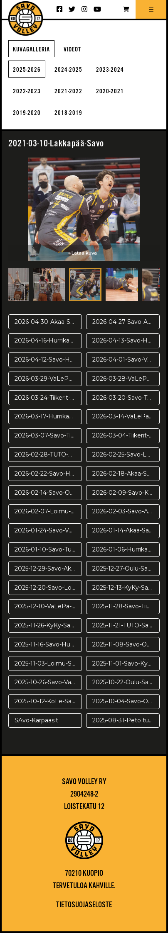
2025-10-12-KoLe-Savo (47, 701)
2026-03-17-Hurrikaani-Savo (48, 416)
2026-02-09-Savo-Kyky (125, 492)
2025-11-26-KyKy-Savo (46, 625)
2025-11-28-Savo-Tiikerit (126, 606)
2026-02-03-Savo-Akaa (125, 511)
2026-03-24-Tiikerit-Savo (48, 397)
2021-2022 (68, 91)
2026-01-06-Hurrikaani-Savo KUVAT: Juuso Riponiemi (126, 549)
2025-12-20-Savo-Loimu (48, 587)
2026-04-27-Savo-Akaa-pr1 (126, 322)
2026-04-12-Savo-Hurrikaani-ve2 (48, 359)
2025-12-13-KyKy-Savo (123, 587)
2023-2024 (110, 70)
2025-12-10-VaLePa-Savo (48, 606)
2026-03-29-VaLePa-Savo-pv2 (48, 378)
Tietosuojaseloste (84, 905)
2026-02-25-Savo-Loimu (126, 454)
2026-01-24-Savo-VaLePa (48, 530)
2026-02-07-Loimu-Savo (48, 511)
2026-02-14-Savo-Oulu (47, 492)
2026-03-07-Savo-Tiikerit (48, 435)
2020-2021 (110, 91)
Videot (72, 49)
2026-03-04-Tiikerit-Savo (126, 435)
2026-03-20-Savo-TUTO (126, 397)
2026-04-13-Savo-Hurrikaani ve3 (126, 340)
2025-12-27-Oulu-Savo (123, 568)
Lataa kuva (84, 253)
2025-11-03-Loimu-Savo (48, 663)
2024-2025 (68, 70)
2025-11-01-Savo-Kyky (123, 663)
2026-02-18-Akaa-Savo (124, 473)
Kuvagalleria (31, 49)
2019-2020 (27, 113)
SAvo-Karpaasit (36, 720)
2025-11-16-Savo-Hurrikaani (48, 644)
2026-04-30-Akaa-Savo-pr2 (48, 322)
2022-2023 (27, 91)
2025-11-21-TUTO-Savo (124, 625)
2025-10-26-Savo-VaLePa (48, 682)
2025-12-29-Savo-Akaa (46, 568)
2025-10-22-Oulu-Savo (124, 682)
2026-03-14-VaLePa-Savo (126, 416)
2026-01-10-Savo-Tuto (46, 549)
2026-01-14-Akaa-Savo (124, 530)
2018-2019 (68, 113)
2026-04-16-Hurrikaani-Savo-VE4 (48, 340)
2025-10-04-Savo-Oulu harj (126, 701)
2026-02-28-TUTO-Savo (48, 454)
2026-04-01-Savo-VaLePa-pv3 (126, 359)
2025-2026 (27, 70)
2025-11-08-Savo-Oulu (124, 644)
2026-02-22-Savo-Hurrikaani (48, 473)
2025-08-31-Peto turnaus (126, 720)
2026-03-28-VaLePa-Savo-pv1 (126, 378)
